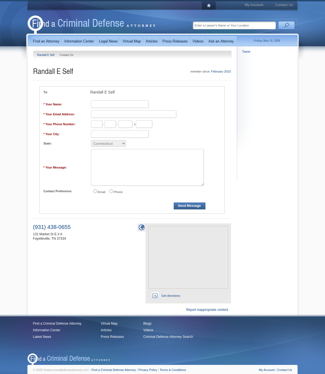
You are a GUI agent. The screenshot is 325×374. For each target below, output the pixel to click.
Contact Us (284, 5)
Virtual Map (109, 323)
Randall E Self (46, 55)
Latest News (42, 337)
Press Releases (112, 337)
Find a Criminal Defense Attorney (57, 323)
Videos (148, 330)
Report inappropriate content (207, 310)
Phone (118, 192)
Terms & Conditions (173, 370)
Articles (106, 330)
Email (102, 192)
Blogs (147, 323)
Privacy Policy (147, 370)
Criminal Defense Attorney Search (168, 337)
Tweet (246, 51)
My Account (254, 5)
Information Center (46, 330)
